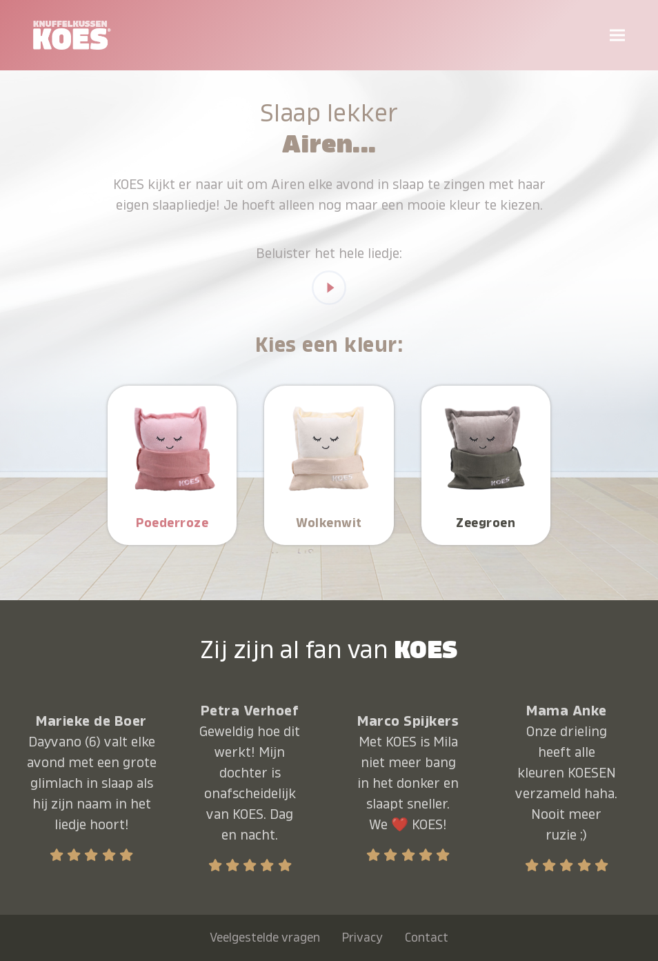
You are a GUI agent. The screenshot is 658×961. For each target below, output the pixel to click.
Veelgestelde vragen (265, 937)
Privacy (362, 937)
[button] (617, 35)
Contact (426, 937)
